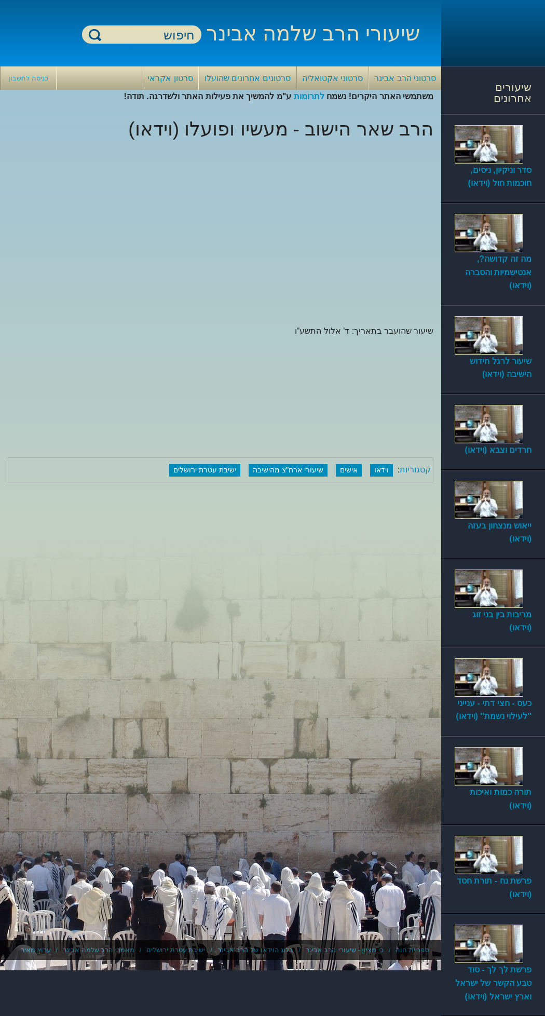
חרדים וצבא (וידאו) (498, 449)
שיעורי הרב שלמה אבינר (313, 33)
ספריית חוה (412, 950)
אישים (349, 470)
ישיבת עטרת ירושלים (204, 470)
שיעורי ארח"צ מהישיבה (288, 470)
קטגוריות (415, 469)
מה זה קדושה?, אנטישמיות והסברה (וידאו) (498, 272)
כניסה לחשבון (28, 78)
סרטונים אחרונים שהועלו (248, 78)
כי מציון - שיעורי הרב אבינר (345, 950)
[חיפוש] (148, 35)
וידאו (381, 470)
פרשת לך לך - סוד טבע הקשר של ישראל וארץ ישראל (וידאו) (493, 982)
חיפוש (95, 34)
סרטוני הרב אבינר (405, 78)
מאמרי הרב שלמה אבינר (98, 950)
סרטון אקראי (170, 78)
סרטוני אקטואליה (332, 78)
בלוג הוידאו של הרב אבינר (255, 950)
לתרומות (309, 96)
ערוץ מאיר (36, 950)
